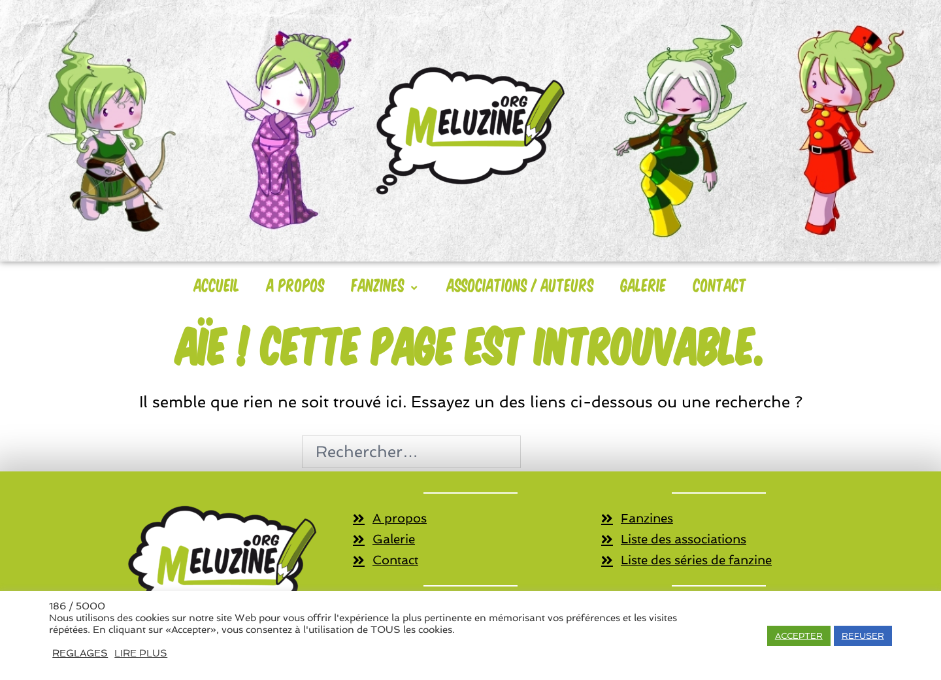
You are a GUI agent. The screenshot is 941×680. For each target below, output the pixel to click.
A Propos (296, 284)
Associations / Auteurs (520, 284)
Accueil (217, 284)
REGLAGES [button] (80, 652)
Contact (720, 284)
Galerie (644, 284)
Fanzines (386, 284)
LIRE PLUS (140, 652)
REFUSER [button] (863, 636)
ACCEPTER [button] (799, 636)
